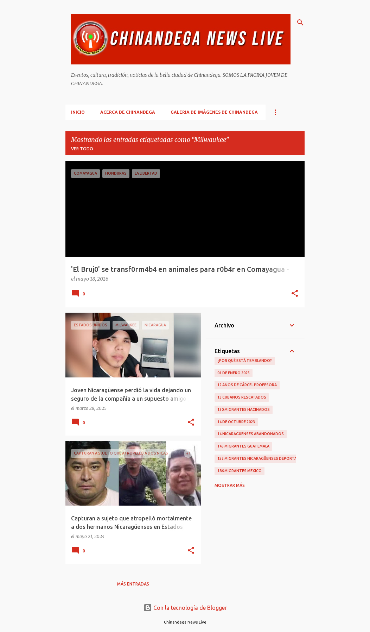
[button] (295, 294)
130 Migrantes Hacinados (243, 409)
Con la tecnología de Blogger (185, 608)
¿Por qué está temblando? (244, 360)
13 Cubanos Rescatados (241, 397)
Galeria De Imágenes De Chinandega (214, 112)
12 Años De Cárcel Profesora (247, 385)
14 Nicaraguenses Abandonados (250, 434)
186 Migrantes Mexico (239, 471)
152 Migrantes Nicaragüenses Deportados (261, 458)
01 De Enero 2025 (233, 373)
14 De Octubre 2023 (236, 422)
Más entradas (133, 584)
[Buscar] (300, 22)
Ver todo (82, 148)
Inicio (78, 112)
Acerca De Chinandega (127, 112)
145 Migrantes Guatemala (243, 446)
